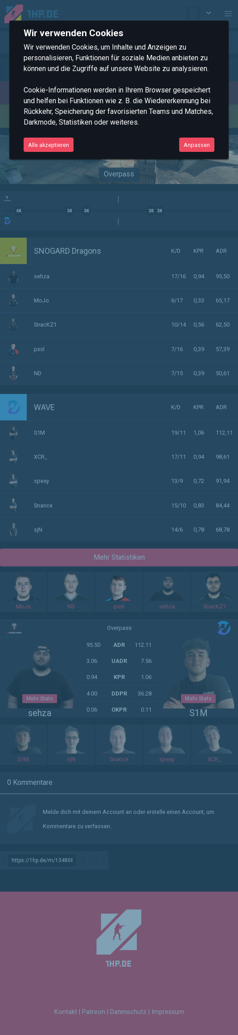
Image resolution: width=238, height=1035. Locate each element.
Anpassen (197, 145)
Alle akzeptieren (48, 145)
